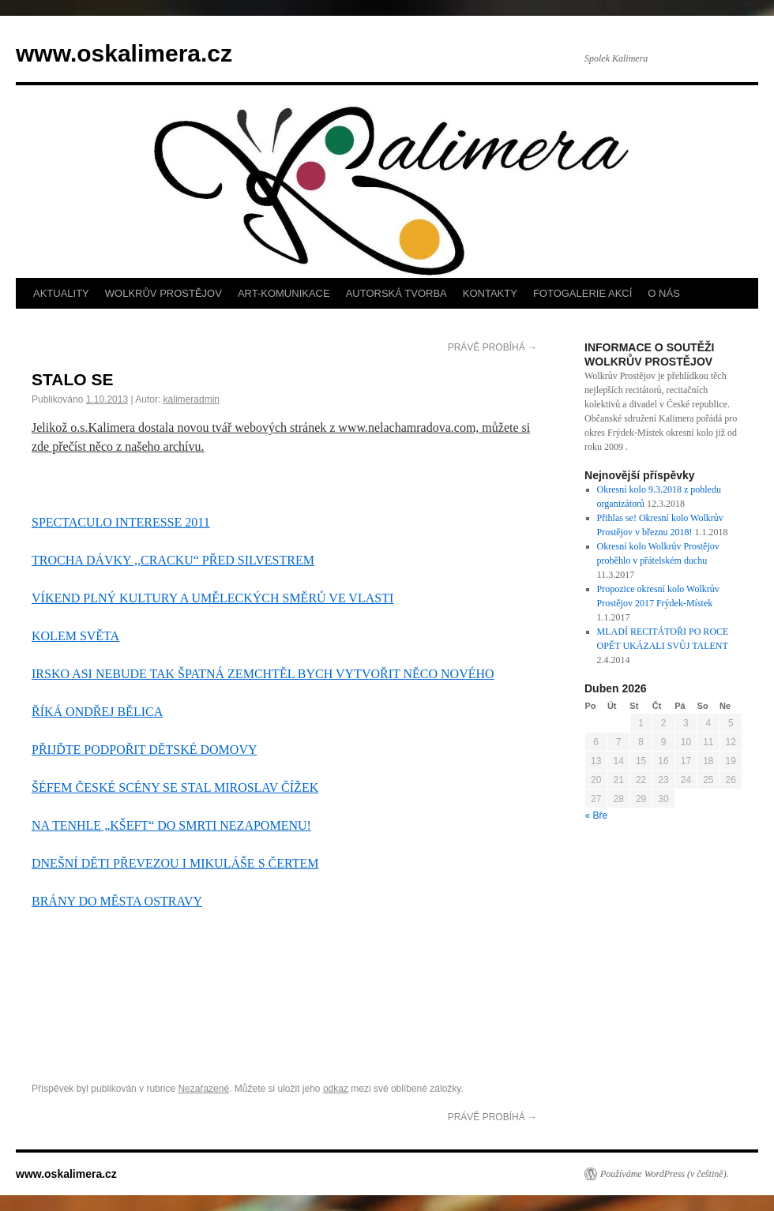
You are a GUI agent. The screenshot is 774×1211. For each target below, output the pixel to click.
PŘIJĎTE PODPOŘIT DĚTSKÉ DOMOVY (144, 749)
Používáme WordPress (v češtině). (664, 1173)
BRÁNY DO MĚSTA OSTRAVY (117, 901)
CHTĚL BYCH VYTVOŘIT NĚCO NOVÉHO (374, 673)
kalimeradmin (191, 399)
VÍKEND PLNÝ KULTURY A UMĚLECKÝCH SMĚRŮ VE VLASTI (212, 598)
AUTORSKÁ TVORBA (396, 293)
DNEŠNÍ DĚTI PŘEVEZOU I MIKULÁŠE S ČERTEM (175, 863)
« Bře (596, 815)
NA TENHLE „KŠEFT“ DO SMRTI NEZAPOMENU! (171, 825)
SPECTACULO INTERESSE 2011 (121, 522)
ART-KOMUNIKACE (284, 293)
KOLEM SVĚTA (75, 636)
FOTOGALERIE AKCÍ (582, 293)
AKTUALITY (61, 293)
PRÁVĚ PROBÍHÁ (492, 347)
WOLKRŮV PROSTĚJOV (163, 293)
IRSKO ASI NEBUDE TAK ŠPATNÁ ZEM (143, 673)
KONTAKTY (490, 293)
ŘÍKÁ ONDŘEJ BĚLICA (97, 711)
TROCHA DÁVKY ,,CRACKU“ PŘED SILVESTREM (173, 560)
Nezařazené (203, 1088)
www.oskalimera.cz (124, 53)
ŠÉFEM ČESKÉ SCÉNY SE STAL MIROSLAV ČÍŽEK (175, 787)
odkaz (335, 1088)
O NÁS (663, 293)
